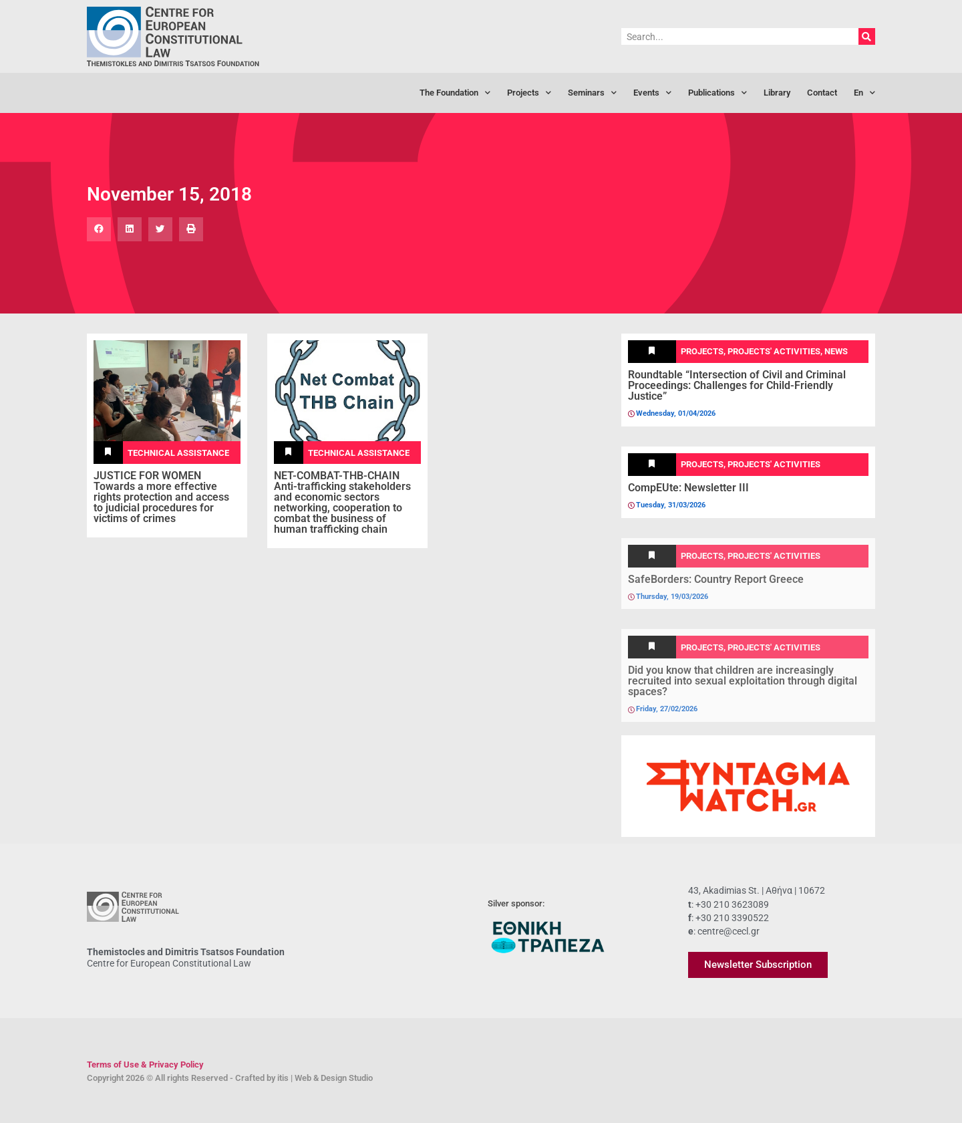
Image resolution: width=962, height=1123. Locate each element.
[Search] (866, 36)
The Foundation (455, 93)
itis (283, 1078)
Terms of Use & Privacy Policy (145, 1064)
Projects (529, 93)
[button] (99, 229)
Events (652, 93)
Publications (717, 93)
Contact (822, 93)
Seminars (592, 93)
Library (777, 93)
